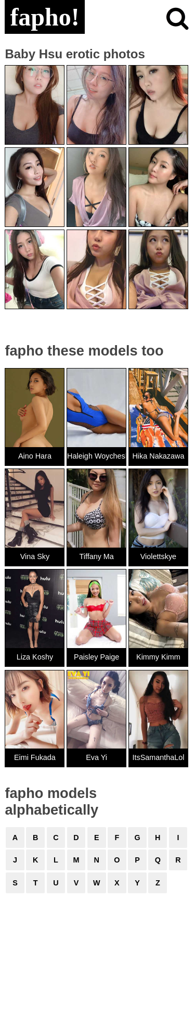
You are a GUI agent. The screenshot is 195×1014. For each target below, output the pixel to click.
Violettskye (158, 556)
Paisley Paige (96, 657)
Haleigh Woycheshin (96, 456)
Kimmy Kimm (158, 657)
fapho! (44, 17)
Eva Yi (96, 757)
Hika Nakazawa (158, 456)
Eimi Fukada (35, 757)
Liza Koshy (35, 657)
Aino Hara (34, 456)
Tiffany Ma (96, 556)
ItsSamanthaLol (158, 757)
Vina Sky (35, 556)
